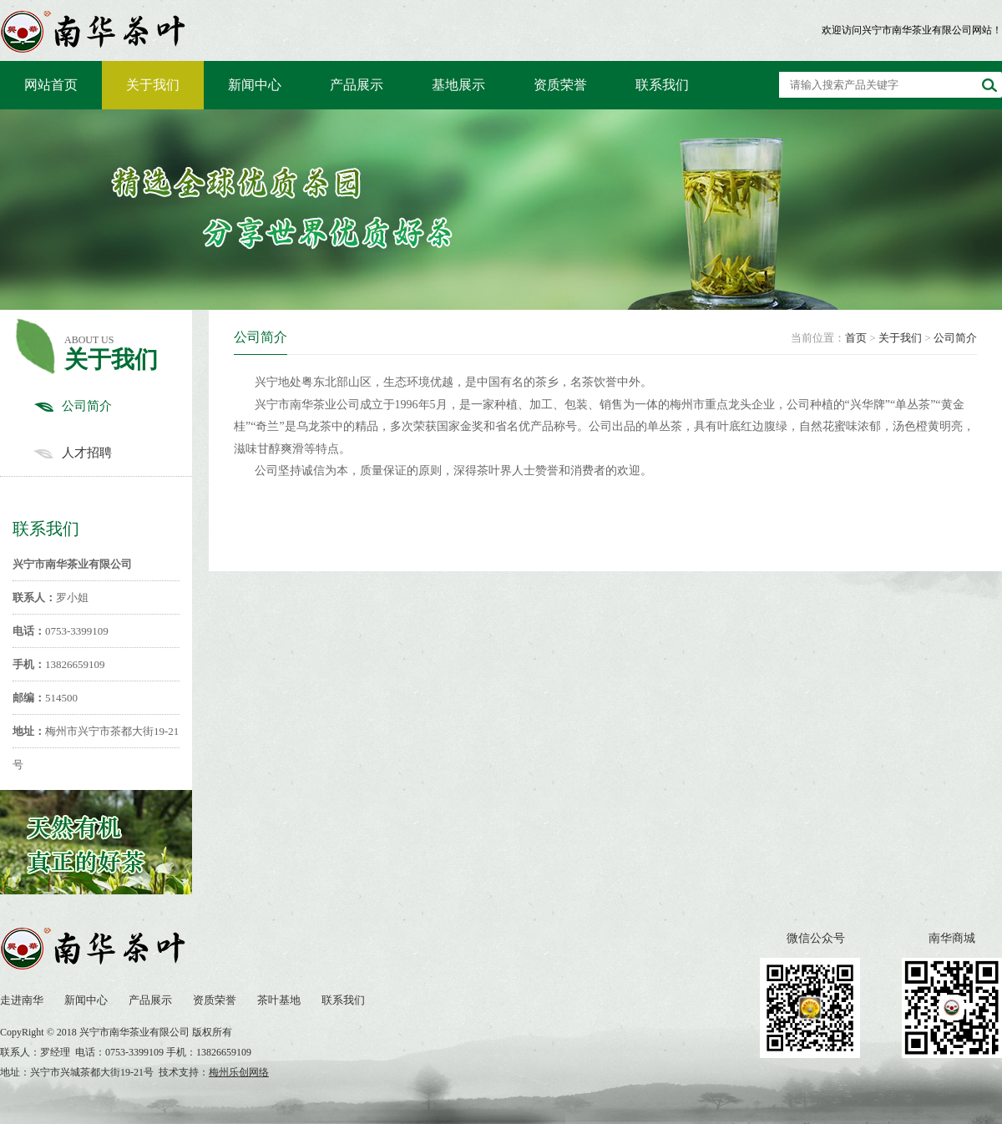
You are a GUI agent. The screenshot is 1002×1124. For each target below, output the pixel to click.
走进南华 (21, 1000)
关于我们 (153, 85)
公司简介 (112, 406)
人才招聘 (112, 452)
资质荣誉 (560, 85)
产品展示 (356, 85)
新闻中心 (254, 85)
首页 (856, 338)
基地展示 (458, 85)
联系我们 (662, 85)
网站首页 (51, 85)
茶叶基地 (279, 1000)
